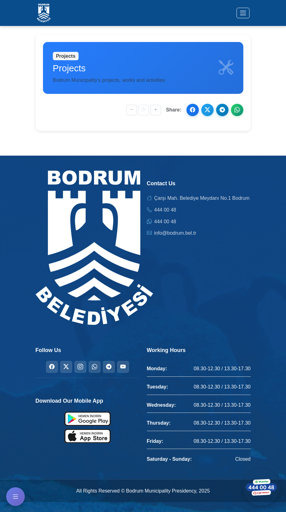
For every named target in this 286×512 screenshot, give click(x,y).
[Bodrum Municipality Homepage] (44, 12)
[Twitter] (66, 367)
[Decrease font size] (131, 110)
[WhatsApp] (94, 367)
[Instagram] (80, 367)
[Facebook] (52, 367)
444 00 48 (165, 209)
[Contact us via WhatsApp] (261, 487)
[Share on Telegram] (222, 110)
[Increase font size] (155, 110)
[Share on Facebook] (192, 110)
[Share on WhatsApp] (237, 110)
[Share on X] (207, 110)
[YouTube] (123, 367)
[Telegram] (109, 367)
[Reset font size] (143, 110)
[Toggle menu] (243, 13)
